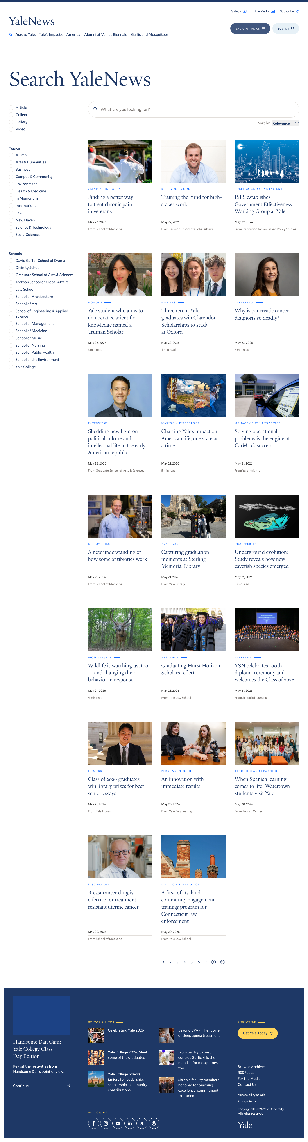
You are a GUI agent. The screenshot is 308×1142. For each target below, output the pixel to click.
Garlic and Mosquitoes (149, 34)
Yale (245, 1126)
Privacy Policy (247, 1101)
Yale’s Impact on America (59, 34)
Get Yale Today (258, 1032)
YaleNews (32, 22)
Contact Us (247, 1084)
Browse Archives (252, 1066)
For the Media (249, 1078)
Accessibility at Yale (251, 1095)
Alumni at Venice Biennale (105, 34)
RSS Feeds (246, 1072)
